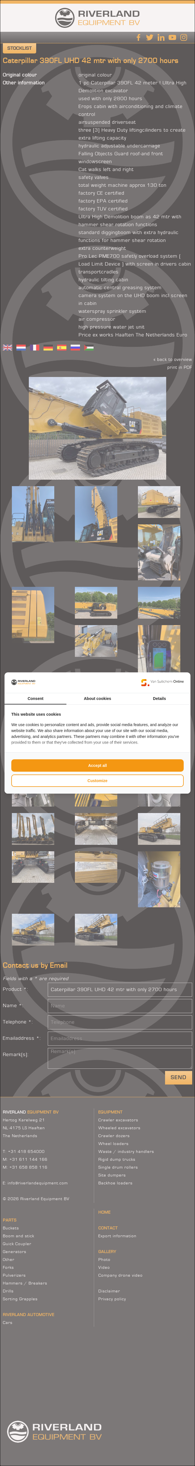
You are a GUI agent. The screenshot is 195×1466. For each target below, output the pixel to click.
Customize (98, 780)
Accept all (97, 765)
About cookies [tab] (97, 698)
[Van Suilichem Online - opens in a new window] (162, 682)
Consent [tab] (36, 698)
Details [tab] (159, 698)
